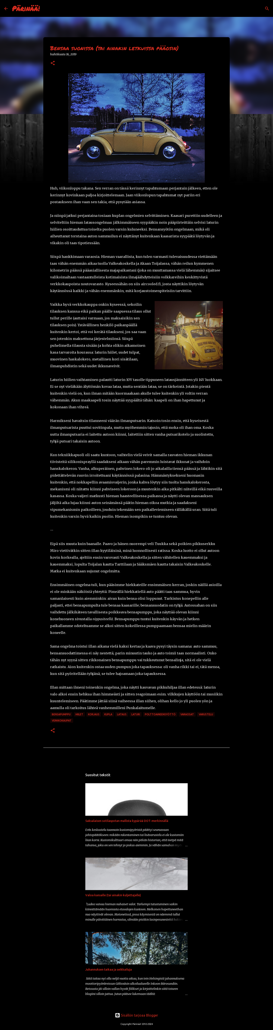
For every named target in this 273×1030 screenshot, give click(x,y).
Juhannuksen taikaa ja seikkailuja (108, 969)
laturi (135, 714)
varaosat (187, 714)
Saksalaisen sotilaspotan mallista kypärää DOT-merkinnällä (126, 821)
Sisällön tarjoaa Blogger (136, 1015)
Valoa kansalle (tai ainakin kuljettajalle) (113, 895)
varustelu (206, 714)
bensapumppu (61, 714)
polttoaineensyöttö (160, 714)
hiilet (79, 714)
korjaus (93, 714)
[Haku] (45, 8)
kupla (108, 714)
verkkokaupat (61, 720)
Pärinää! (26, 8)
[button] (52, 63)
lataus (121, 714)
